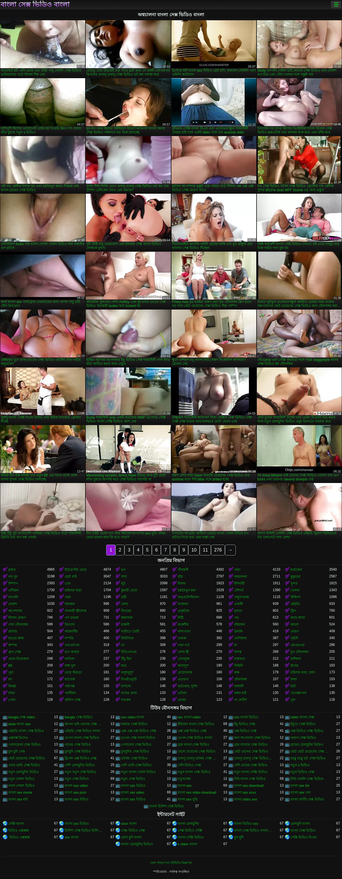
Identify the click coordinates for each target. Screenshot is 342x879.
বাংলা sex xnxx (245, 793)
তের (68, 583)
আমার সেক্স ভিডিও (134, 724)
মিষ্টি (180, 618)
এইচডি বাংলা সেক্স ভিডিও (26, 731)
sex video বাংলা (132, 717)
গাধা (237, 570)
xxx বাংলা (71, 837)
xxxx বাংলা (128, 824)
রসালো (126, 686)
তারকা (182, 638)
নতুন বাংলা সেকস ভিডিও (138, 772)
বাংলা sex (185, 786)
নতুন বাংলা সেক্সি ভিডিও (251, 772)
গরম (68, 597)
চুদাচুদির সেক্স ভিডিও (135, 751)
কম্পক (12, 645)
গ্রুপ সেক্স (14, 652)
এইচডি (295, 604)
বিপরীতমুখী (129, 679)
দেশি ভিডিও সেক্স (189, 765)
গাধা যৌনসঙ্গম (18, 625)
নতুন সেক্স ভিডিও (77, 779)
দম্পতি (69, 638)
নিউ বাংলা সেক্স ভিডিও (250, 779)
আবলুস (183, 666)
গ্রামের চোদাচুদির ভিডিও (306, 745)
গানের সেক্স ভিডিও (78, 745)
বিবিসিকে (127, 638)
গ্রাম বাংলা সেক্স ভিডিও (193, 745)
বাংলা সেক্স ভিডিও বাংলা (35, 4)
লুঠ (123, 583)
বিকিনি (238, 666)
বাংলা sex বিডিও (76, 799)
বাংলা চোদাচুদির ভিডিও (137, 844)
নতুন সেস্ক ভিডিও (133, 779)
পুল (292, 700)
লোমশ (12, 604)
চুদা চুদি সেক (16, 751)
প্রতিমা (182, 693)
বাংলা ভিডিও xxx (246, 824)
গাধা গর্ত (183, 645)
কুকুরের (295, 577)
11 (205, 549)
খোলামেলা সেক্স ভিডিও (24, 745)
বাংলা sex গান (300, 793)
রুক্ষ (236, 672)
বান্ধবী (125, 625)
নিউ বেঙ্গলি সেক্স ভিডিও (306, 779)
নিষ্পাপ (13, 583)
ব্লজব (12, 570)
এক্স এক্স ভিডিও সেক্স (192, 731)
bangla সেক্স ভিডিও (79, 717)
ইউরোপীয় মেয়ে (75, 570)
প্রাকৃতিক (183, 611)
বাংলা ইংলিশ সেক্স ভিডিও (166, 806)
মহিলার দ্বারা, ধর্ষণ (302, 672)
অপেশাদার (15, 611)
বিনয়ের (126, 611)
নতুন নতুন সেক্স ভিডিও (80, 772)
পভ (236, 618)
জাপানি (13, 597)
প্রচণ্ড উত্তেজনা (18, 659)
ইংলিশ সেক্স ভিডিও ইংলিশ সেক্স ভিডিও (84, 830)
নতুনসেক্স (184, 779)
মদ (10, 679)
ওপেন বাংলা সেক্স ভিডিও (82, 738)
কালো (294, 625)
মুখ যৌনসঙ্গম (299, 652)
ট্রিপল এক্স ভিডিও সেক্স (81, 758)
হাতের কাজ (16, 638)
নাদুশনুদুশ (127, 672)
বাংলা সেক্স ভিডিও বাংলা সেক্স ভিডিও (253, 830)
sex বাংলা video (189, 717)
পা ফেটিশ (240, 700)
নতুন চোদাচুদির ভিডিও (23, 772)
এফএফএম (72, 645)
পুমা (10, 672)
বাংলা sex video (132, 793)
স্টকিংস (295, 597)
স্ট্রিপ (293, 611)
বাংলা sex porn (75, 793)
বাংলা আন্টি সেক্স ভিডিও (307, 799)
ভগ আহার (72, 652)
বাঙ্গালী (238, 686)
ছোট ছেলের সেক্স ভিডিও (251, 751)
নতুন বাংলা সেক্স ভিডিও (194, 772)
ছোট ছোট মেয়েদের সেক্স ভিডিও (309, 751)
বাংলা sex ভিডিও (133, 799)
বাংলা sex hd (299, 786)
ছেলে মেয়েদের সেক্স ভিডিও (197, 751)
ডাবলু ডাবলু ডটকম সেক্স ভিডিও (197, 758)
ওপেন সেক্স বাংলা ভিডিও (138, 738)
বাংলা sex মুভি (188, 799)
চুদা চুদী (238, 837)
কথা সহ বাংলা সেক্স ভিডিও (252, 738)
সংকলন (183, 604)
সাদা (124, 577)
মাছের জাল (129, 693)
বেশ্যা (124, 604)
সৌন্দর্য (238, 590)
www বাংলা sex (19, 724)
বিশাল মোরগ (17, 618)
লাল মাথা (184, 631)
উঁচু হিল (126, 659)
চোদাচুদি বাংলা (300, 824)
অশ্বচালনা (240, 577)
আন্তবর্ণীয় (71, 631)
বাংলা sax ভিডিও (133, 786)
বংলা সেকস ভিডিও (21, 786)
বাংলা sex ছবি (18, 799)
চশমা (293, 679)
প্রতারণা (183, 679)
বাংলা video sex (245, 799)
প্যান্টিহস (70, 693)
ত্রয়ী (123, 597)
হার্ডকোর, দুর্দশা (188, 686)
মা (235, 645)
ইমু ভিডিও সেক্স (244, 724)
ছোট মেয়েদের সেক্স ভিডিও (26, 758)
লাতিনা (69, 659)
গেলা (11, 700)
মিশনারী (239, 583)
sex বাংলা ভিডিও (246, 717)
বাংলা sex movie (20, 793)
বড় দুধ (12, 577)
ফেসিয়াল (240, 638)
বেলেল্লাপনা (298, 693)
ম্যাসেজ (70, 679)
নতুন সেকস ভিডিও (21, 779)
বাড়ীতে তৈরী (130, 631)
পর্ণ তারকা (71, 618)
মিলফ (182, 583)
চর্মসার (12, 631)
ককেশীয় (183, 625)
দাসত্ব (237, 652)
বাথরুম (126, 700)
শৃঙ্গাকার (70, 604)
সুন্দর (294, 583)
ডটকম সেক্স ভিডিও (134, 758)
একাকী (238, 604)
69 (10, 666)
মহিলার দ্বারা (73, 590)
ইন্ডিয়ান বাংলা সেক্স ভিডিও (196, 724)
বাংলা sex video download (197, 793)
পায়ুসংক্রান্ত (241, 597)
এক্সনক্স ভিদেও (18, 738)
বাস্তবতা (239, 659)
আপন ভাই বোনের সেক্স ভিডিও (84, 724)
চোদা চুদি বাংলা (131, 837)
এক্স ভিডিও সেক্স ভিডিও (306, 731)
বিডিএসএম (129, 652)
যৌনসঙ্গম (240, 679)
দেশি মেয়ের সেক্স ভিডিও (250, 765)
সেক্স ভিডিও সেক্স (133, 830)
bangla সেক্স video (21, 717)
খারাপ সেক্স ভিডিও (303, 738)
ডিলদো (70, 625)
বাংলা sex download (249, 786)
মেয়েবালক (185, 672)
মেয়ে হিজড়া (73, 672)
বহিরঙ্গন (239, 625)
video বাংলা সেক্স (302, 717)
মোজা (182, 700)
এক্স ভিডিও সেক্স (245, 731)
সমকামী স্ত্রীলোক (75, 611)
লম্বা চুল (70, 666)
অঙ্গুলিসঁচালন (188, 597)
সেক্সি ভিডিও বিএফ (303, 837)
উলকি (238, 631)
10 (193, 549)
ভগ (123, 570)
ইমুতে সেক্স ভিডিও (303, 724)
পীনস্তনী (183, 570)
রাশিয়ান (295, 659)
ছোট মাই (70, 577)
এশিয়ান (13, 590)
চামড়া (238, 611)
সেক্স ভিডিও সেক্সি (190, 830)
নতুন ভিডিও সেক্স (302, 772)
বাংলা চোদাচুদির (188, 824)
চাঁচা (180, 577)
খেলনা (295, 590)
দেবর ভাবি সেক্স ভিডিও (24, 765)
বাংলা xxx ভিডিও (77, 824)
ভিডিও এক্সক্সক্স (18, 830)
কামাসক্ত (127, 618)
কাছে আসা (297, 618)
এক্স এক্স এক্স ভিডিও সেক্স (138, 731)
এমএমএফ (297, 645)
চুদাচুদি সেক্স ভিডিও (78, 751)
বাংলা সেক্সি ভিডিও (191, 837)
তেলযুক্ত (184, 659)
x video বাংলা (187, 844)
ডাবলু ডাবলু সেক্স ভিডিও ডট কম (253, 758)
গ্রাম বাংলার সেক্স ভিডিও (251, 745)
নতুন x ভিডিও (300, 765)
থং (123, 645)
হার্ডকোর (296, 570)
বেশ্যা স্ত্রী (183, 652)
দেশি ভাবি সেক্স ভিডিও (136, 765)
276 (218, 549)
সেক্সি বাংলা (16, 824)
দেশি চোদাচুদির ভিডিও (80, 765)
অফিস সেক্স (72, 700)
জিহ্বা (12, 686)
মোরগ (294, 631)
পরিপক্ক (70, 686)
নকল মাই (240, 693)
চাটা (293, 686)
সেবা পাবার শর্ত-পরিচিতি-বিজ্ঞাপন (171, 862)
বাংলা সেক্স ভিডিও (303, 830)
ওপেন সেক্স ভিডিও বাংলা (195, 738)
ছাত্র (123, 666)
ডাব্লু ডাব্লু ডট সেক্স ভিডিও (308, 758)
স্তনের (294, 666)
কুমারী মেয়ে (129, 590)
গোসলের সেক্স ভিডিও (136, 745)
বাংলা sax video (76, 786)
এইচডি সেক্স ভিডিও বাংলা (82, 731)
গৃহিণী (294, 638)
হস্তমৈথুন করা (187, 590)
